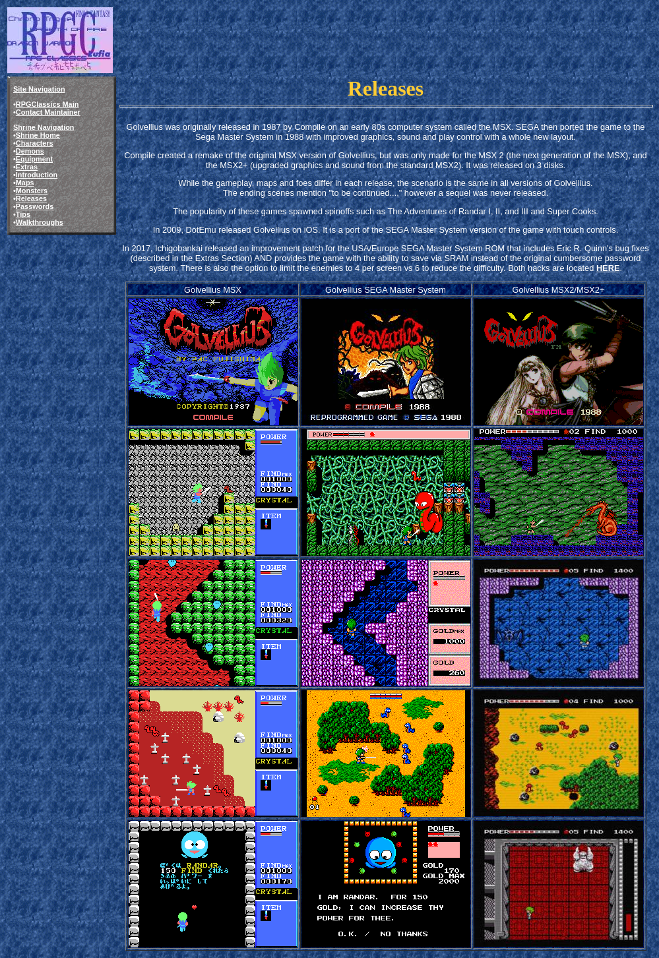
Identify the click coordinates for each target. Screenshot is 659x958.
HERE (608, 268)
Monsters (31, 191)
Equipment (34, 159)
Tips (23, 214)
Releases (31, 198)
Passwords (34, 206)
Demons (30, 151)
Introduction (36, 175)
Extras (27, 167)
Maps (25, 183)
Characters (34, 143)
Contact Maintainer (48, 112)
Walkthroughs (39, 222)
